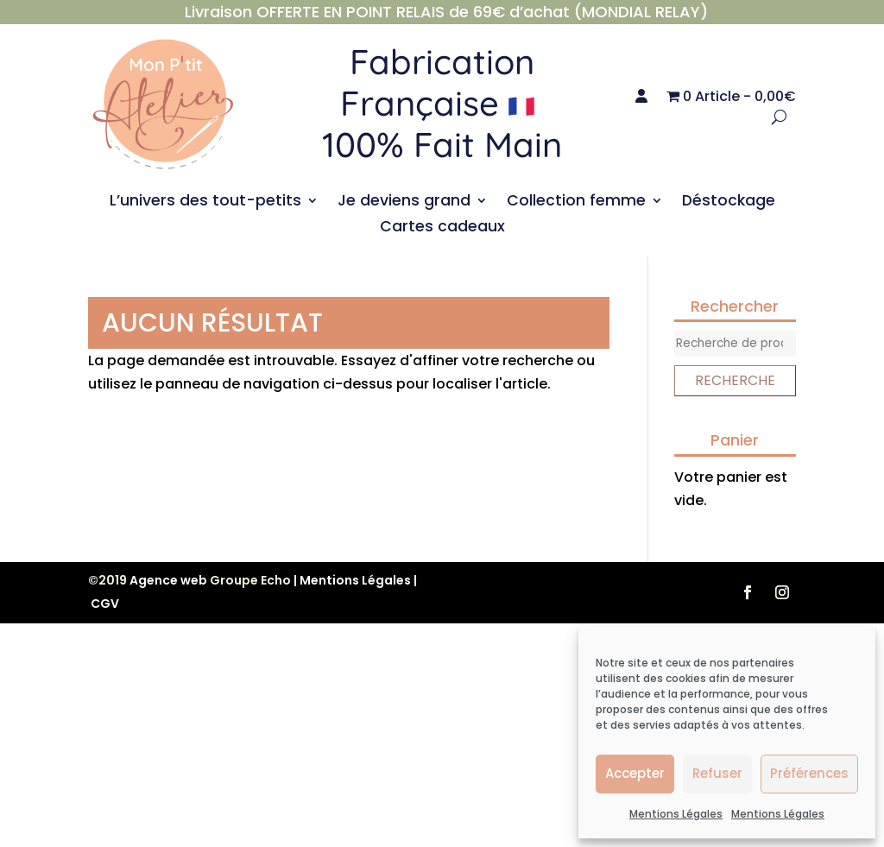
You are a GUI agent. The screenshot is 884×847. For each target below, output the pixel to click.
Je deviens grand (404, 202)
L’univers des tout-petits (205, 202)
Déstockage (728, 202)
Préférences (809, 773)
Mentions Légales (676, 813)
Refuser (717, 773)
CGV (105, 603)
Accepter (635, 773)
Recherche (735, 380)
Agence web (168, 580)
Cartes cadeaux (442, 228)
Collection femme (576, 202)
